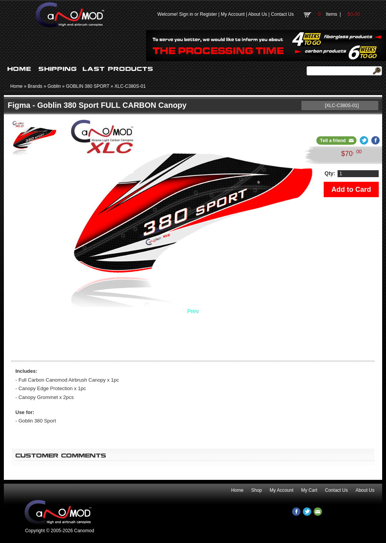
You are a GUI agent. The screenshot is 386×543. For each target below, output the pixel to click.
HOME (19, 69)
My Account (233, 14)
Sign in (186, 14)
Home (16, 86)
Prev (193, 311)
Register (208, 14)
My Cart (309, 490)
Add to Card (351, 189)
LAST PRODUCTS (118, 69)
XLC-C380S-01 (130, 86)
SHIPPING (57, 69)
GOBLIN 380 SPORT (87, 86)
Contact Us (282, 14)
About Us (257, 14)
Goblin (54, 86)
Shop (256, 490)
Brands (35, 86)
